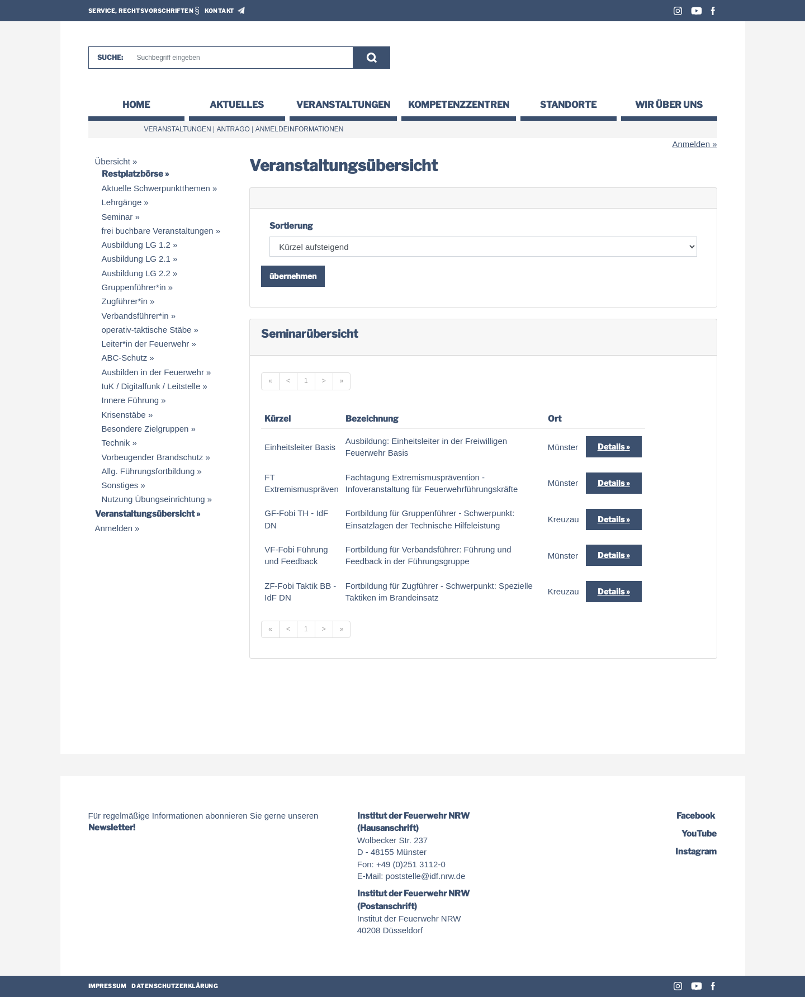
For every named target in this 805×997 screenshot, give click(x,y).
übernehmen (292, 276)
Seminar (117, 216)
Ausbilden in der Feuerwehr (153, 372)
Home (136, 105)
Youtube (696, 11)
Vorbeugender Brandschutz (152, 457)
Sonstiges (120, 485)
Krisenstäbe (124, 414)
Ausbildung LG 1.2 (136, 244)
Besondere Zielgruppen (145, 428)
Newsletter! (111, 828)
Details (611, 446)
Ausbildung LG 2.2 (136, 273)
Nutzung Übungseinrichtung (153, 499)
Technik (116, 442)
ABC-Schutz (125, 357)
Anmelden (691, 144)
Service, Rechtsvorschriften (141, 10)
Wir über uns (669, 105)
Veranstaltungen (343, 105)
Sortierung (291, 226)
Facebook (713, 11)
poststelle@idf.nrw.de (426, 876)
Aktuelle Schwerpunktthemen (156, 188)
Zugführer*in (125, 301)
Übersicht (112, 161)
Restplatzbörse (132, 174)
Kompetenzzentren (458, 105)
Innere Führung (130, 400)
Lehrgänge (122, 202)
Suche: (110, 57)
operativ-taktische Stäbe (147, 329)
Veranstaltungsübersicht (145, 514)
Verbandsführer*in (135, 315)
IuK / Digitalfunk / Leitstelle (151, 386)
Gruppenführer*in (134, 287)
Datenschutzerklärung (174, 985)
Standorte (568, 105)
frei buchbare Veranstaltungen (158, 230)
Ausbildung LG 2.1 (136, 258)
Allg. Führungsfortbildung (148, 471)
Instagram (678, 11)
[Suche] (240, 57)
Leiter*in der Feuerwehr (146, 343)
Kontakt (219, 10)
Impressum (107, 985)
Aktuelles (237, 105)
